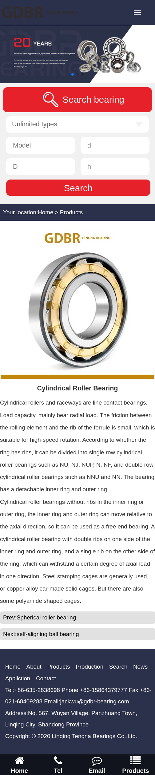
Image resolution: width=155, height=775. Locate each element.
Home (45, 212)
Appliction (17, 678)
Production (89, 666)
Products (71, 212)
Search (118, 666)
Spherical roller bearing (46, 617)
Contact (46, 678)
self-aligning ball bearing (48, 634)
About (34, 666)
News (140, 666)
